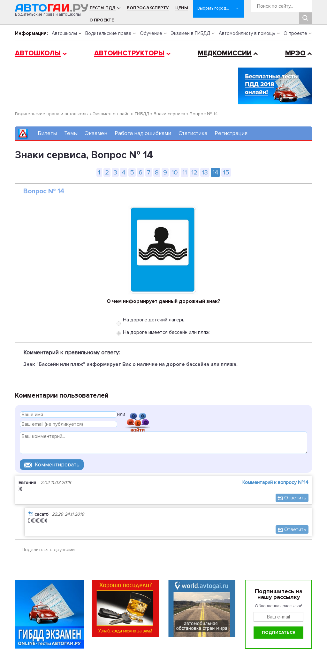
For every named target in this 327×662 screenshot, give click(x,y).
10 (174, 172)
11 (184, 172)
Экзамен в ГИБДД (190, 33)
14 (215, 172)
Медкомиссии (225, 53)
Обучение (151, 33)
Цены (181, 8)
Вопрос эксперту (148, 8)
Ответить (295, 498)
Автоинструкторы (129, 53)
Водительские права (108, 33)
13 (205, 172)
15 (226, 172)
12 (194, 172)
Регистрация (231, 133)
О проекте (101, 20)
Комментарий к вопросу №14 (275, 482)
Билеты (47, 133)
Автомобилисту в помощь (247, 33)
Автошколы (64, 33)
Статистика (193, 133)
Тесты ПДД (102, 8)
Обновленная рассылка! (278, 606)
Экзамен (96, 133)
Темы (71, 133)
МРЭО (295, 53)
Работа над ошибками (143, 133)
